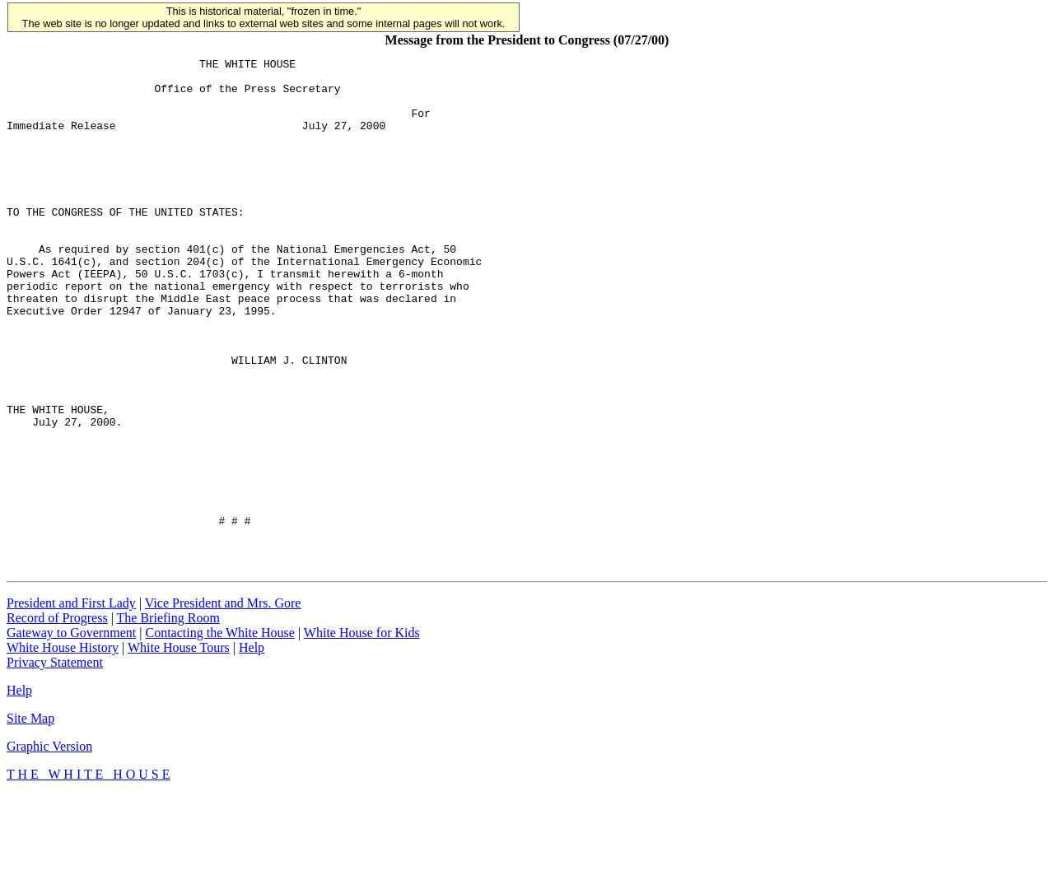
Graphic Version (49, 840)
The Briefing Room (168, 712)
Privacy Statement (55, 756)
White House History (63, 741)
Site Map (30, 812)
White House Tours (179, 741)
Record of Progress (57, 712)
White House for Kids (362, 726)
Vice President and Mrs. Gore (223, 697)
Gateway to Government (71, 726)
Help (251, 741)
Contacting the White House (219, 726)
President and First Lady (71, 697)
